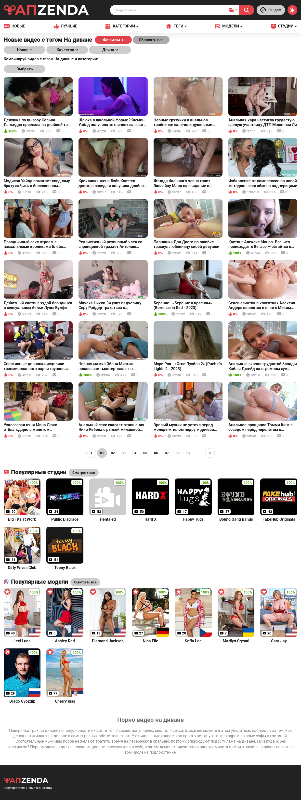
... (199, 453)
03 (124, 453)
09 (188, 453)
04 (134, 453)
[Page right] (210, 453)
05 (145, 453)
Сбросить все (151, 40)
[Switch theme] (292, 10)
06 (156, 453)
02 (113, 453)
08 (178, 453)
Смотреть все (85, 582)
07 (167, 453)
